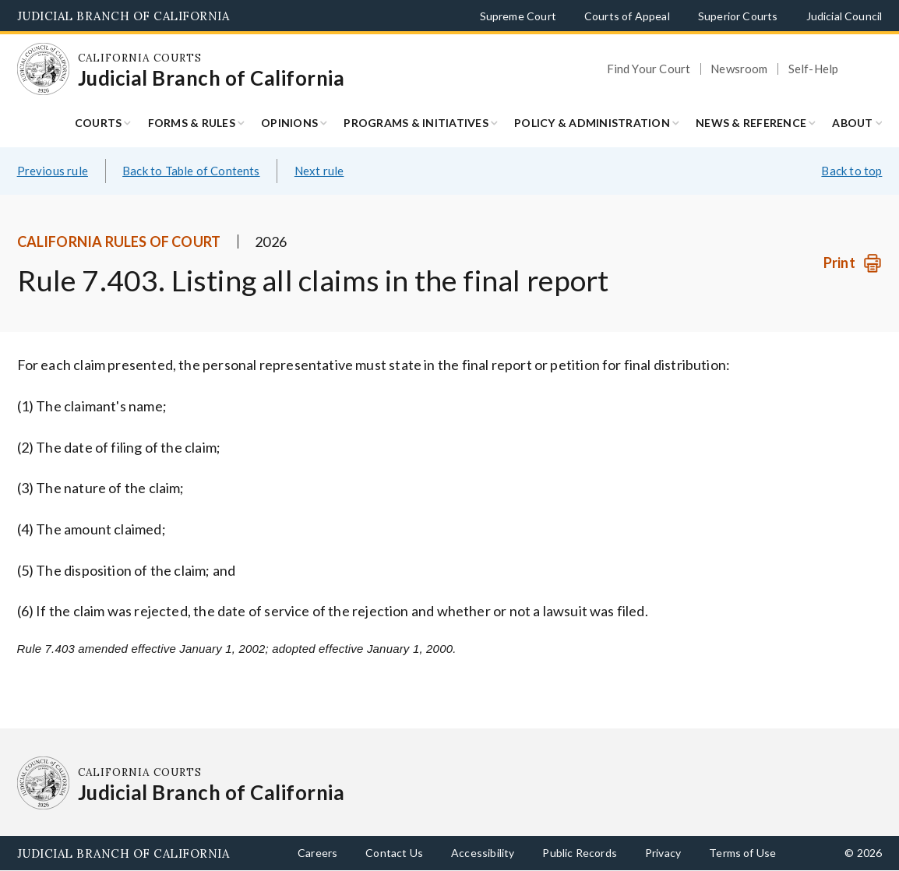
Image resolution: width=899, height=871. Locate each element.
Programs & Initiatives (416, 122)
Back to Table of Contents (191, 171)
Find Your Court (649, 69)
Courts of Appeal (627, 16)
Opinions (289, 122)
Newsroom (738, 69)
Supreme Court (518, 16)
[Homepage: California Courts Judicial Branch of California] (43, 69)
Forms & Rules (191, 122)
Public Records (579, 852)
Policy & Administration (592, 122)
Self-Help (813, 69)
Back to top (851, 171)
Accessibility (482, 852)
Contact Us (394, 852)
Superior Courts (738, 16)
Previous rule (52, 171)
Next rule (319, 171)
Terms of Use (742, 852)
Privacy (663, 852)
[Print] (852, 263)
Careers (317, 852)
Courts (98, 122)
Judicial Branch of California (123, 16)
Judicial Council (844, 16)
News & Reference (751, 122)
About (852, 122)
